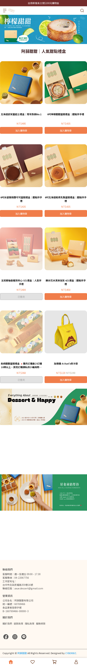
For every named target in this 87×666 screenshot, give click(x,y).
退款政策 (18, 623)
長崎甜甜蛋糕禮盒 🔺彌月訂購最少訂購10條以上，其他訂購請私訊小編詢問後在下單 (21, 365)
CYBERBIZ (70, 653)
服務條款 (40, 623)
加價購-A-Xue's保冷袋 (66, 363)
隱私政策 (29, 623)
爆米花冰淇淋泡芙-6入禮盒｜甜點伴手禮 (66, 282)
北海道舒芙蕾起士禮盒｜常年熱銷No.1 (21, 114)
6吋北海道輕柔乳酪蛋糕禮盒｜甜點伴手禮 (65, 199)
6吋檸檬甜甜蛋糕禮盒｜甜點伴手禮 (65, 114)
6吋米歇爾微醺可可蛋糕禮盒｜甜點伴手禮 (21, 199)
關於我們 (7, 623)
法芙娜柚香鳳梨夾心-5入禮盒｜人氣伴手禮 (21, 282)
